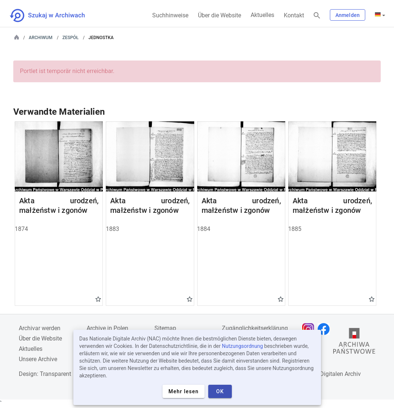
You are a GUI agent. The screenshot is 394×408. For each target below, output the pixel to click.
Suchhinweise (170, 15)
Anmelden (347, 15)
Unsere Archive (38, 359)
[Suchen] (317, 15)
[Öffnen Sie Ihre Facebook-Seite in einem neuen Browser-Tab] (325, 329)
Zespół (70, 37)
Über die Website (219, 15)
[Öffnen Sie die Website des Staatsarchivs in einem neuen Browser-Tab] (354, 342)
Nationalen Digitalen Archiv (325, 373)
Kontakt (294, 15)
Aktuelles (262, 14)
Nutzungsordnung (242, 346)
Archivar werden (39, 328)
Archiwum (40, 37)
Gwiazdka (98, 298)
